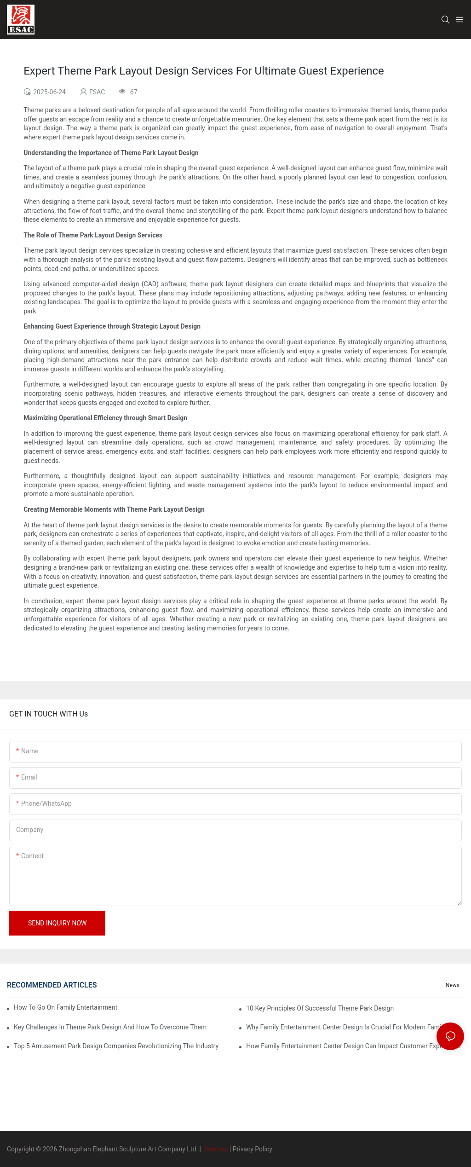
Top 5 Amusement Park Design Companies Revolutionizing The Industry (116, 1046)
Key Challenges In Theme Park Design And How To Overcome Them (110, 1027)
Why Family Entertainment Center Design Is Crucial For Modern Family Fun (352, 1027)
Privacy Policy (252, 1149)
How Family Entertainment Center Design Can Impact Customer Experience (353, 1046)
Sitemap (215, 1149)
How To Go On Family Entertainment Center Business (66, 1007)
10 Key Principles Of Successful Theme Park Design (320, 1008)
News (453, 985)
